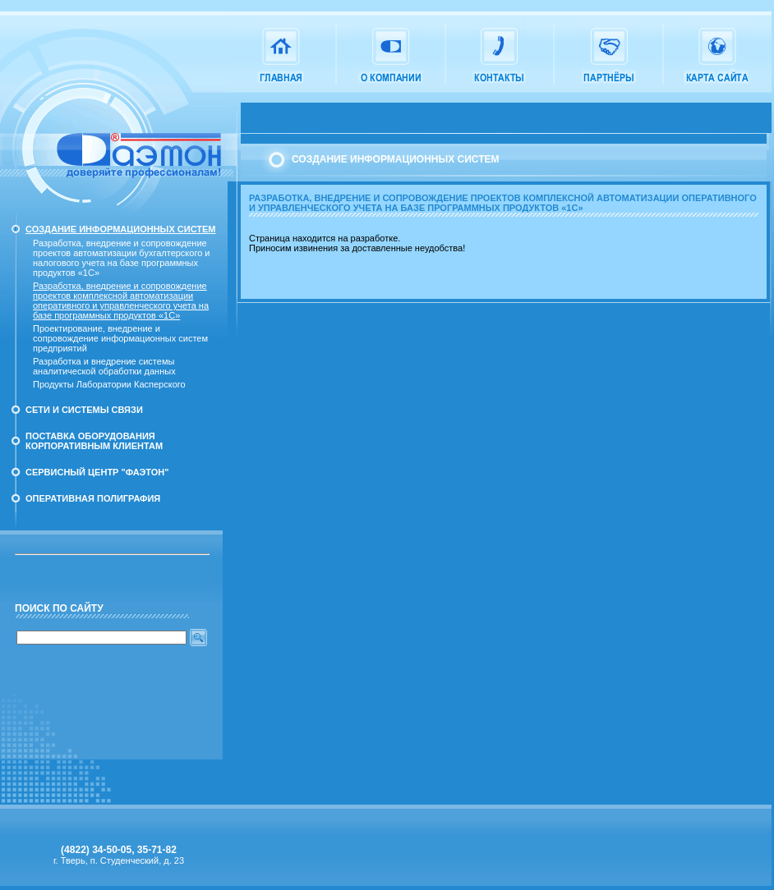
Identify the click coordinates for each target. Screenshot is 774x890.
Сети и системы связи (84, 410)
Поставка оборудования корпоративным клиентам (94, 441)
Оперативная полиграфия (92, 498)
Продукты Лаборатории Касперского (109, 384)
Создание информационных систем (120, 229)
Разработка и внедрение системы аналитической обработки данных (104, 366)
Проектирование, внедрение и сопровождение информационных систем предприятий (120, 338)
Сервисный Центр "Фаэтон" (97, 472)
